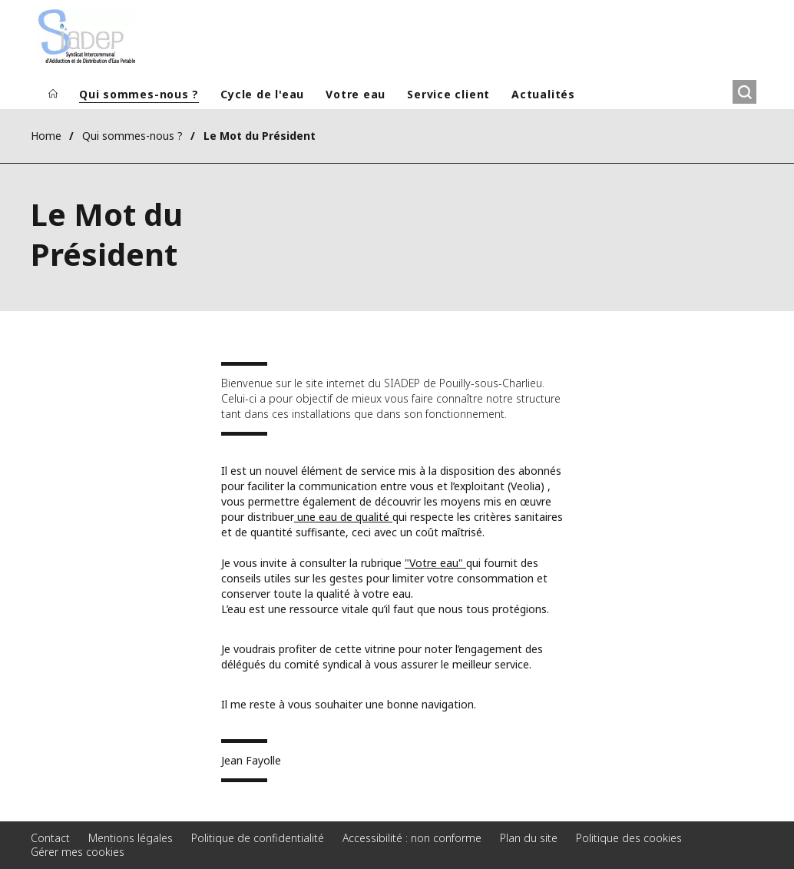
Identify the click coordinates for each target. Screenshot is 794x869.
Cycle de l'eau (262, 94)
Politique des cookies (629, 838)
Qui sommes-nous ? (139, 94)
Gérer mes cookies (77, 851)
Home (46, 135)
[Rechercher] (744, 92)
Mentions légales (130, 838)
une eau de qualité (343, 516)
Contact (50, 838)
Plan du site (528, 838)
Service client (448, 94)
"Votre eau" (435, 563)
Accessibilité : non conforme (411, 838)
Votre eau (355, 94)
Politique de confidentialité (257, 838)
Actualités (543, 94)
